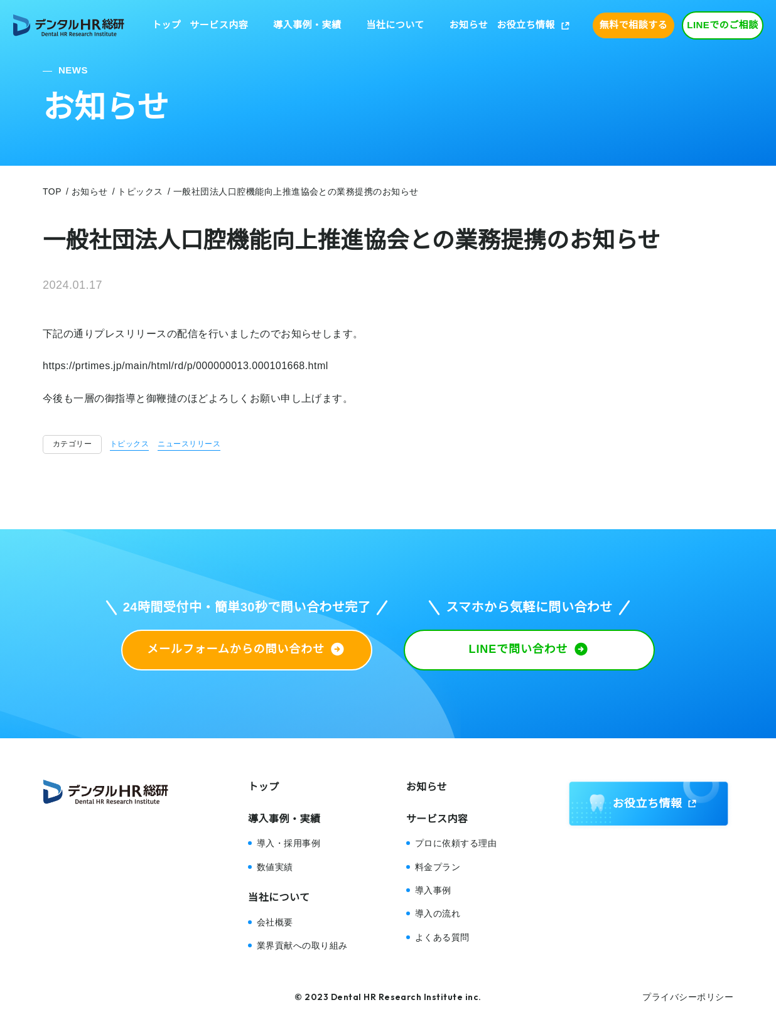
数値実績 (275, 867)
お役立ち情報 (526, 24)
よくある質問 (442, 937)
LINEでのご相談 (722, 24)
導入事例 (433, 890)
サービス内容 (219, 24)
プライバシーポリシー (687, 997)
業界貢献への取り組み (302, 945)
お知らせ (469, 24)
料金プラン (437, 867)
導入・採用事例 (288, 843)
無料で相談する (633, 24)
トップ (166, 24)
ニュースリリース (189, 443)
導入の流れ (437, 913)
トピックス (129, 443)
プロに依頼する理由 (456, 843)
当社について (395, 24)
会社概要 (275, 922)
